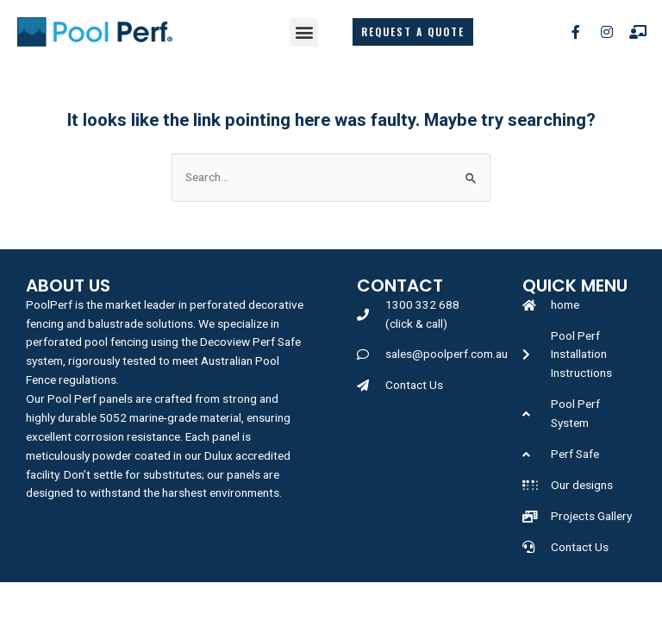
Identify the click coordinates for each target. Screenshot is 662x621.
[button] (304, 32)
